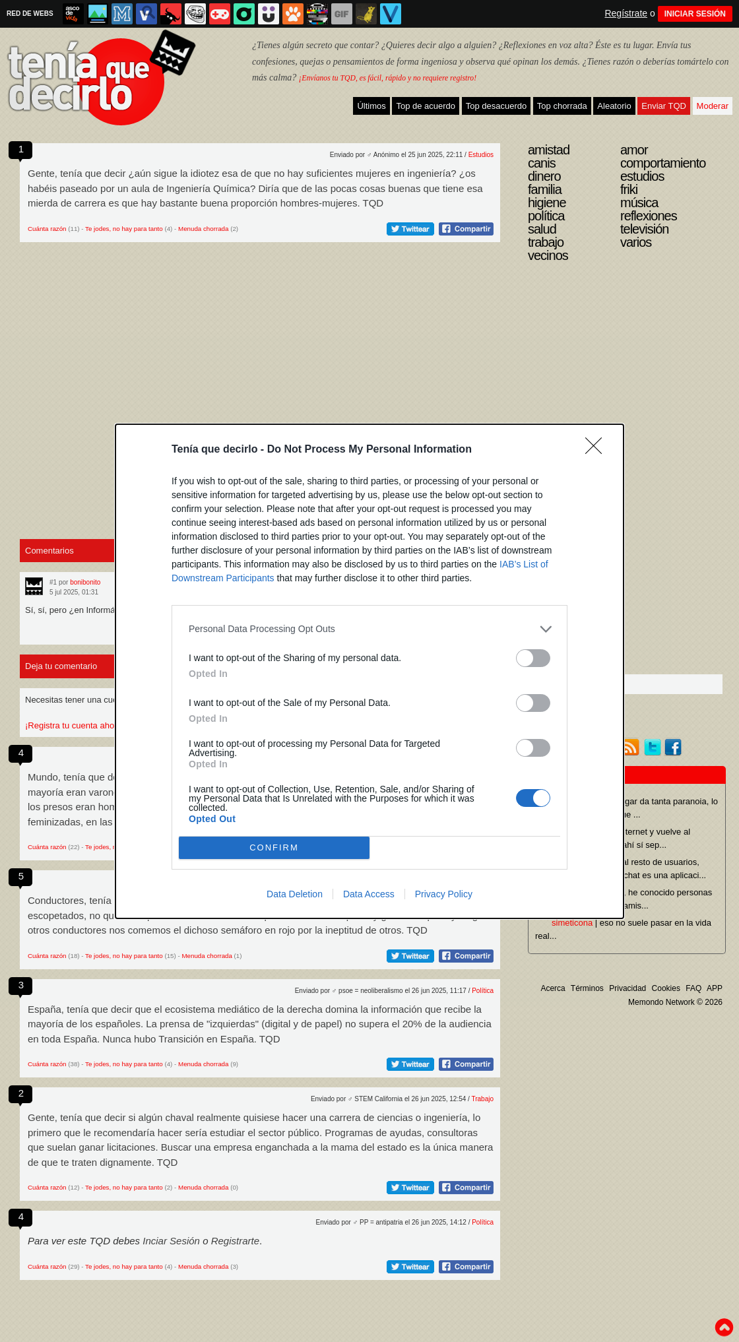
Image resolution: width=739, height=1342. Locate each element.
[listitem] (369, 629)
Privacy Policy (443, 894)
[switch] (533, 658)
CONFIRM (274, 847)
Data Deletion (295, 894)
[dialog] (369, 671)
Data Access (369, 894)
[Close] (597, 450)
